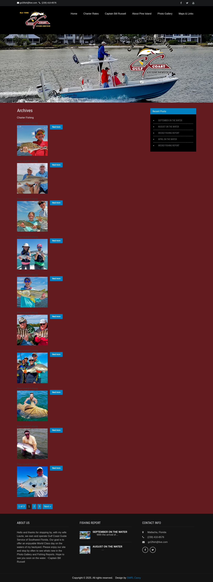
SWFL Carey (134, 577)
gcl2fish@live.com (27, 3)
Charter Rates (91, 13)
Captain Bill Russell (115, 13)
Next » (47, 506)
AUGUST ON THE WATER (168, 126)
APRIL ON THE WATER (167, 139)
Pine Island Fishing (27, 123)
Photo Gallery (165, 13)
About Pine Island (141, 13)
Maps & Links (186, 13)
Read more (56, 127)
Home (74, 13)
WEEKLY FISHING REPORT (168, 133)
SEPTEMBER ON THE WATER (170, 120)
